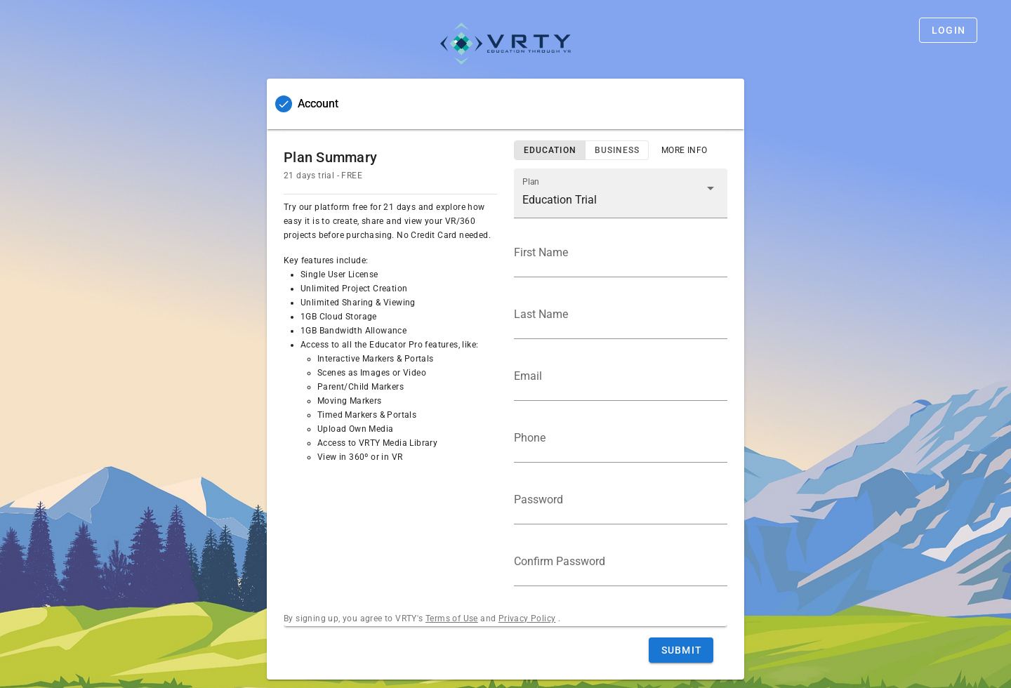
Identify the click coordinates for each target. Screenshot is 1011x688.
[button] (620, 193)
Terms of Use (451, 618)
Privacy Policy (527, 618)
